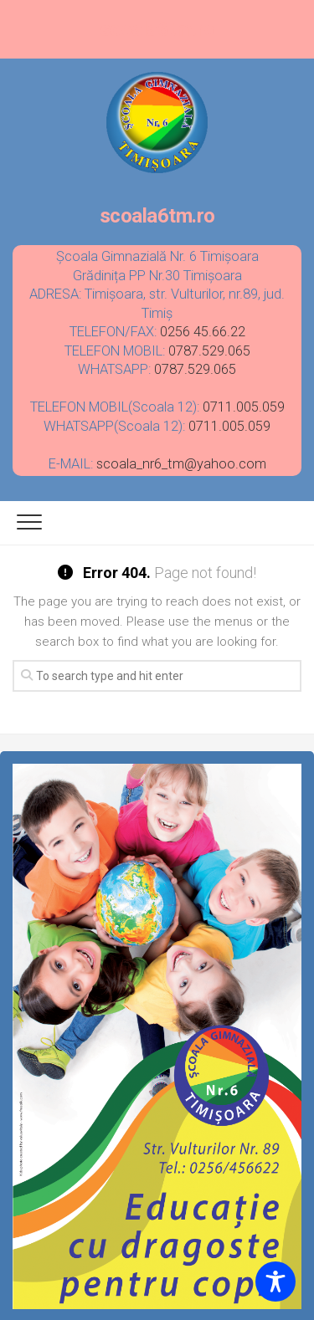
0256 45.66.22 (202, 332)
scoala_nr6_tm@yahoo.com (181, 464)
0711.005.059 (244, 407)
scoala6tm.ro (157, 29)
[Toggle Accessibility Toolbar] (275, 1281)
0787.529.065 (209, 351)
